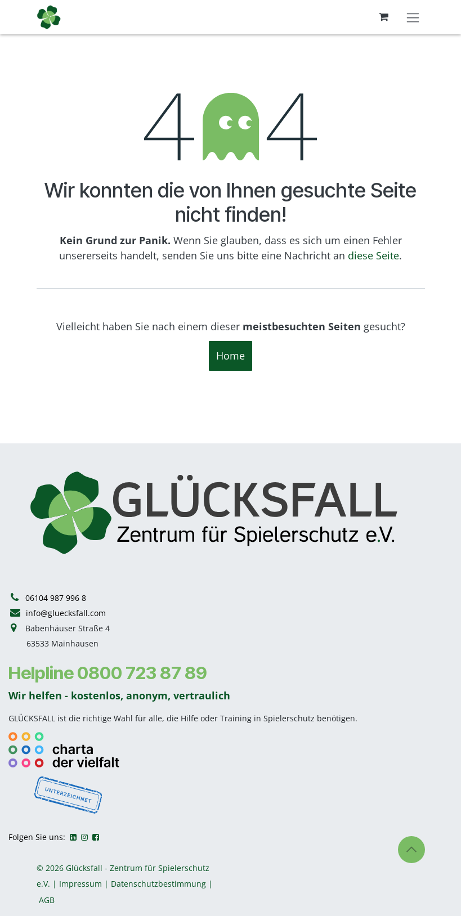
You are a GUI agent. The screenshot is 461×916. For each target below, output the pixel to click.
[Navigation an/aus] (413, 17)
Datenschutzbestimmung (158, 883)
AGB (47, 900)
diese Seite (373, 255)
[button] (411, 849)
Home (230, 355)
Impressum (80, 883)
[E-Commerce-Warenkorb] (384, 17)
